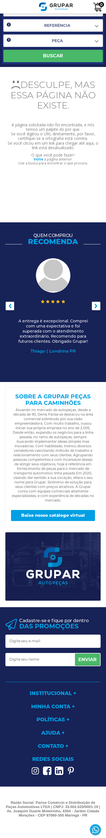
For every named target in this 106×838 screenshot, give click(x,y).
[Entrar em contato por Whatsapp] (96, 830)
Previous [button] (10, 306)
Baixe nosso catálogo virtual (53, 515)
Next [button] (96, 306)
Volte (38, 159)
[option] (53, 306)
